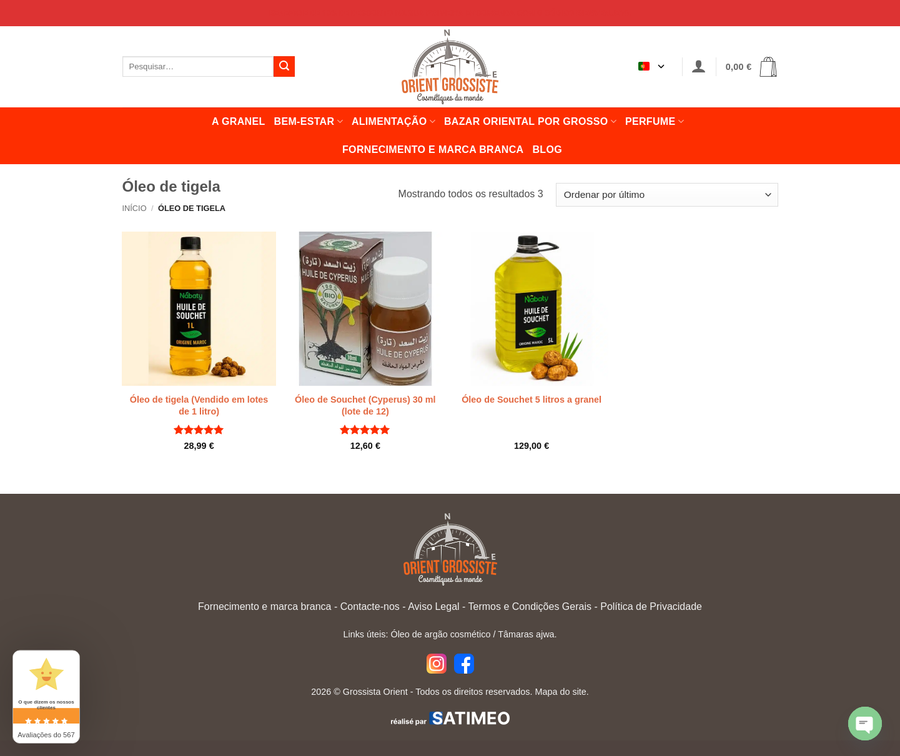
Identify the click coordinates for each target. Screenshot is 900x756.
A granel (238, 121)
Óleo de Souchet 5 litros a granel (531, 400)
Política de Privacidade (651, 606)
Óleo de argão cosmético (440, 634)
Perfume (654, 121)
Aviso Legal (433, 606)
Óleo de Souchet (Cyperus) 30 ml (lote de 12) (365, 405)
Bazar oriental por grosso (530, 121)
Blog (547, 149)
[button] (698, 66)
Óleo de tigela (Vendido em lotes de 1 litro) (199, 405)
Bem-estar (308, 121)
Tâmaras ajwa (526, 634)
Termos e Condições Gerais (529, 606)
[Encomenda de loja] (667, 195)
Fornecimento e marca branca (432, 149)
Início (134, 208)
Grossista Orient (375, 692)
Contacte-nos (370, 606)
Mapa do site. (561, 692)
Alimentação (393, 121)
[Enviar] (284, 66)
